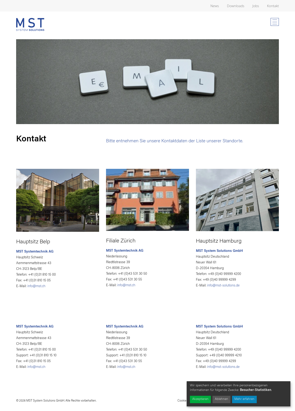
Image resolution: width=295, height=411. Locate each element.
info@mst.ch (36, 286)
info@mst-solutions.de (223, 285)
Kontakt (273, 5)
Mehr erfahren (244, 399)
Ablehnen (221, 399)
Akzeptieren (200, 399)
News (214, 5)
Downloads (235, 5)
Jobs (255, 5)
